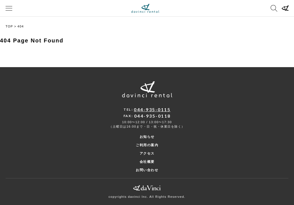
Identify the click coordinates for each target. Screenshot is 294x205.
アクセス (147, 153)
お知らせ (147, 137)
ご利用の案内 (147, 145)
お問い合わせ (147, 170)
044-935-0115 (152, 109)
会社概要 (147, 162)
